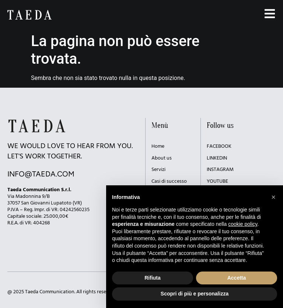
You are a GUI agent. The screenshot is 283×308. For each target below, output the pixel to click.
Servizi (158, 169)
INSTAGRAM (220, 169)
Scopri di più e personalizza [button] (194, 294)
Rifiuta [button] (152, 278)
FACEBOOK (219, 146)
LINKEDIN (217, 158)
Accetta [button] (236, 278)
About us (161, 158)
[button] (273, 197)
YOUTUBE (217, 181)
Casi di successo (169, 181)
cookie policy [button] (242, 224)
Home (157, 146)
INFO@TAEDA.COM (40, 173)
